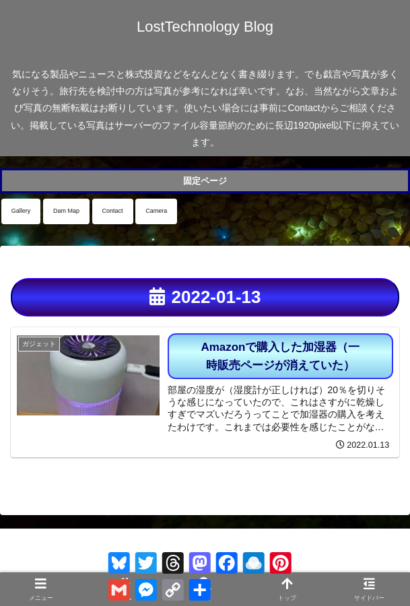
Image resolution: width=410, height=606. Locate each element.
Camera (156, 210)
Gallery (21, 210)
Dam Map (66, 210)
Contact (112, 210)
